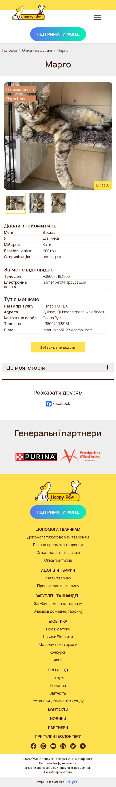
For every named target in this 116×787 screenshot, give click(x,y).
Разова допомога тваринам (58, 544)
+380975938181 (56, 323)
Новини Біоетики (58, 636)
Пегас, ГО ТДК (55, 306)
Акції (58, 660)
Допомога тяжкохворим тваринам (58, 537)
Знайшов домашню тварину (58, 611)
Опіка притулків (58, 560)
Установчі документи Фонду (58, 700)
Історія (58, 677)
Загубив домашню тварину (58, 603)
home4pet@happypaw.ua (64, 282)
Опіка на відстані (37, 50)
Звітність (58, 693)
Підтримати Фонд (58, 34)
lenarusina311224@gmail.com (67, 330)
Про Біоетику (58, 629)
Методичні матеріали (58, 644)
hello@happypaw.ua (58, 772)
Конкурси (58, 652)
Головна (9, 50)
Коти (47, 244)
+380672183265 (56, 276)
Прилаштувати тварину (58, 585)
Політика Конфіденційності (58, 763)
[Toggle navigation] (97, 17)
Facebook (58, 404)
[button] (58, 135)
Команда (58, 685)
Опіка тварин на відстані (58, 552)
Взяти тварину (58, 578)
